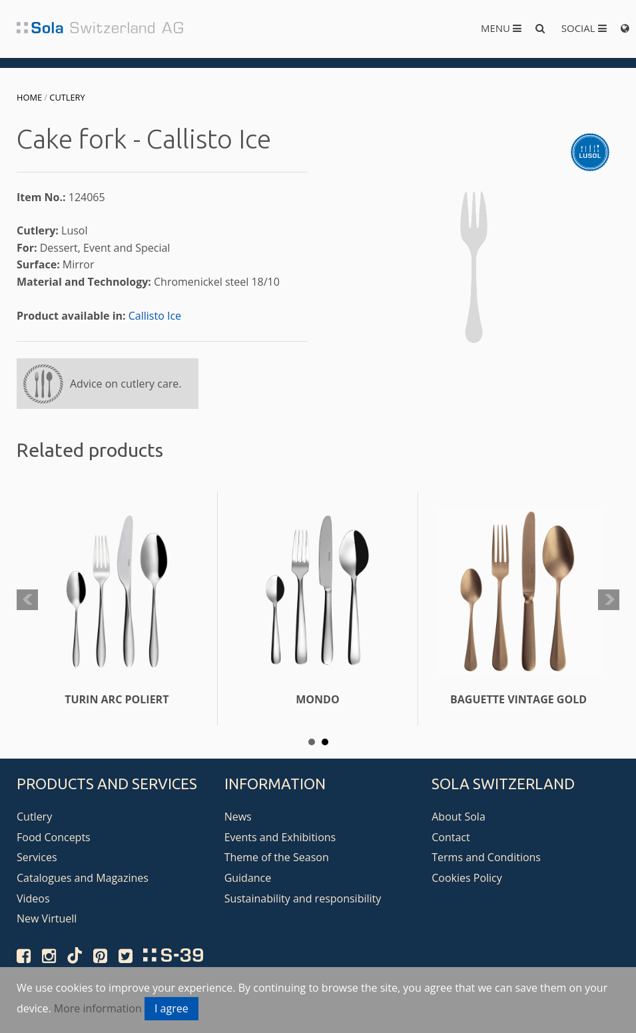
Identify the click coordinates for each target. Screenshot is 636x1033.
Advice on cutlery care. (126, 383)
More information (98, 1008)
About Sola (458, 816)
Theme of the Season (276, 857)
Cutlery (67, 97)
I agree (171, 1008)
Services (37, 857)
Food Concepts (54, 837)
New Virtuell (47, 918)
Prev (27, 600)
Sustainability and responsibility (303, 898)
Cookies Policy (467, 877)
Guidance (248, 877)
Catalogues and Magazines (83, 877)
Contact (451, 837)
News (238, 816)
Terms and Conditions (486, 857)
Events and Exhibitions (280, 837)
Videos (33, 898)
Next (608, 600)
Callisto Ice (155, 315)
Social (584, 28)
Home (29, 97)
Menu (501, 28)
